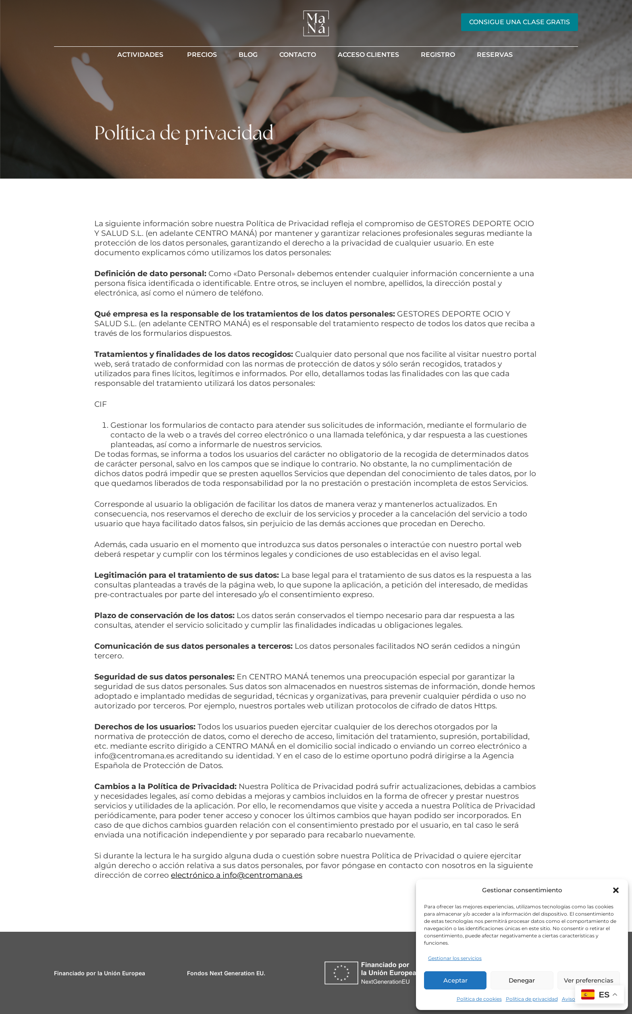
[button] (616, 890)
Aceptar (455, 980)
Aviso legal (575, 999)
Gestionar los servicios (455, 958)
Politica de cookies (479, 999)
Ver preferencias (588, 980)
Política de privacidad (532, 999)
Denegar (522, 980)
